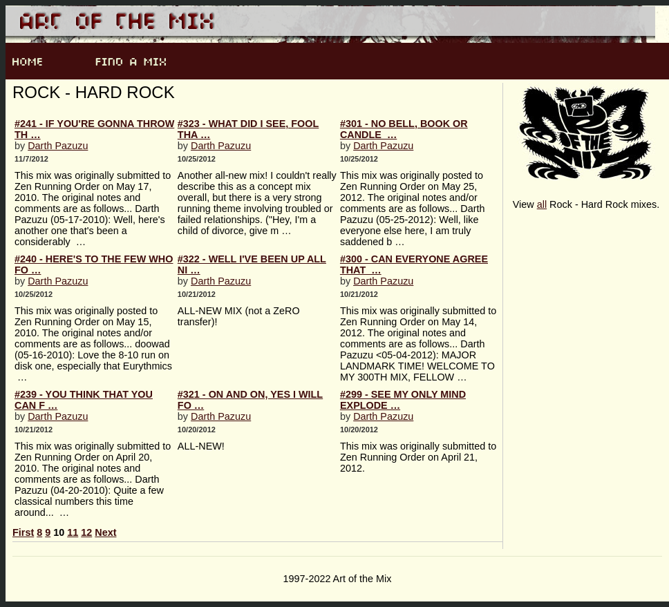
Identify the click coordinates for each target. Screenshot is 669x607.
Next (105, 532)
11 (72, 532)
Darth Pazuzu (58, 145)
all (542, 204)
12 (86, 532)
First (23, 532)
